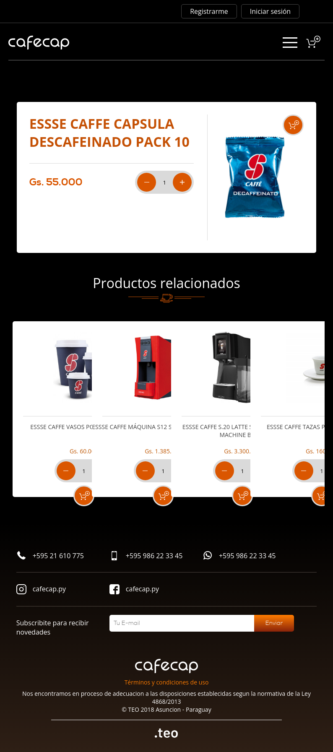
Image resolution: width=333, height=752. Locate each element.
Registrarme (209, 11)
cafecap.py (41, 590)
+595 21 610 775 (50, 556)
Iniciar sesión (270, 11)
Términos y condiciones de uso (167, 682)
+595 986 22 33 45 (146, 556)
